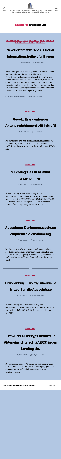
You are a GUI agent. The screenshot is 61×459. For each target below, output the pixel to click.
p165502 (26, 161)
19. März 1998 (38, 161)
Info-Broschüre (38, 112)
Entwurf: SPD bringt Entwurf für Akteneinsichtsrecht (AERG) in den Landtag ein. (30, 404)
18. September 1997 (38, 351)
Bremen (44, 43)
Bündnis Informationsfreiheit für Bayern (20, 112)
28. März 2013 (39, 79)
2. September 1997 (38, 423)
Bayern (24, 43)
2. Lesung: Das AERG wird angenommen (30, 204)
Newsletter (42, 46)
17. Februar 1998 (38, 283)
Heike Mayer (26, 79)
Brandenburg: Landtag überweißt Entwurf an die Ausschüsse (30, 335)
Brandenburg (34, 43)
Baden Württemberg (12, 43)
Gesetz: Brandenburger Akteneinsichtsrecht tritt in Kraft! (30, 144)
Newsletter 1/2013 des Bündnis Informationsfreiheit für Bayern (30, 62)
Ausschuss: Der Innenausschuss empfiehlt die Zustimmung (30, 266)
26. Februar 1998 (38, 214)
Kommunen (53, 43)
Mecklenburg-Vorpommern (25, 46)
